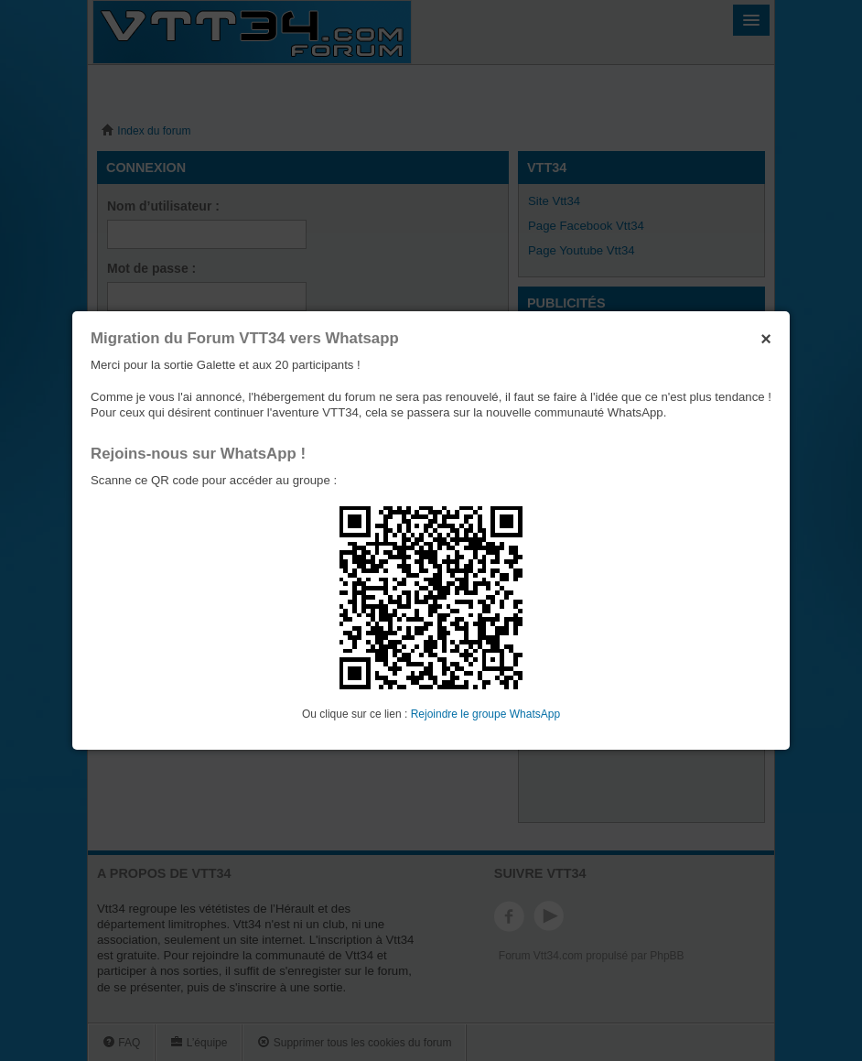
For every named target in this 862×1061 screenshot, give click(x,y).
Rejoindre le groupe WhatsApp (485, 714)
